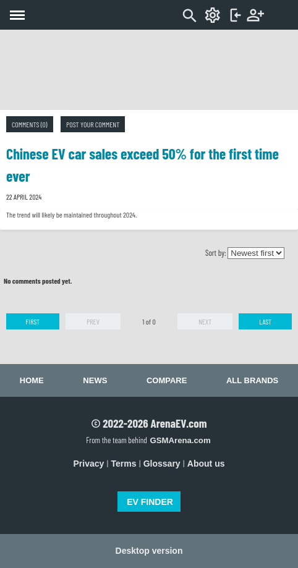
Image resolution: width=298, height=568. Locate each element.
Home (32, 380)
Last (265, 321)
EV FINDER (150, 502)
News (95, 380)
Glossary (162, 463)
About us (206, 463)
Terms (124, 463)
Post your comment (92, 124)
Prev (93, 321)
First (32, 321)
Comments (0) (30, 124)
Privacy (89, 463)
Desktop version (149, 551)
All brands (252, 380)
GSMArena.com (180, 440)
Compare (167, 380)
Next (204, 321)
